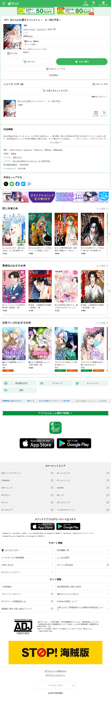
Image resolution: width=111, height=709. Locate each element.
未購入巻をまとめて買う (58, 90)
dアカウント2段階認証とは (13, 601)
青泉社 (13, 154)
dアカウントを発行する (55, 671)
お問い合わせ (7, 565)
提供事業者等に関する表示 (69, 587)
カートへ (31, 62)
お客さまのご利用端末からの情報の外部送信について (80, 608)
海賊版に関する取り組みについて (16, 609)
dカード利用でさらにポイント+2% (34, 49)
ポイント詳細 (29, 44)
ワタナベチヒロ (29, 29)
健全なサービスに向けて (68, 594)
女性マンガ (17, 157)
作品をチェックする (57, 69)
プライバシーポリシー (11, 594)
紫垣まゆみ (58, 150)
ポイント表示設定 (65, 565)
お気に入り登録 (101, 84)
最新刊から (103, 97)
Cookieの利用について (67, 601)
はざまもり (41, 29)
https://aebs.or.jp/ (45, 631)
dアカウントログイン (11, 572)
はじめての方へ (10, 550)
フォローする (54, 29)
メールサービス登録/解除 (12, 557)
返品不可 (26, 52)
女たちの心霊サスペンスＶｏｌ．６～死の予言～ (39, 101)
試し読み (14, 53)
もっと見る (101, 209)
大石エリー (38, 150)
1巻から (94, 97)
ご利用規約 (6, 587)
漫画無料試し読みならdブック (12, 401)
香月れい (48, 150)
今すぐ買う (84, 62)
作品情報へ (54, 75)
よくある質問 (63, 557)
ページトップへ (55, 685)
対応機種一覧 (63, 550)
